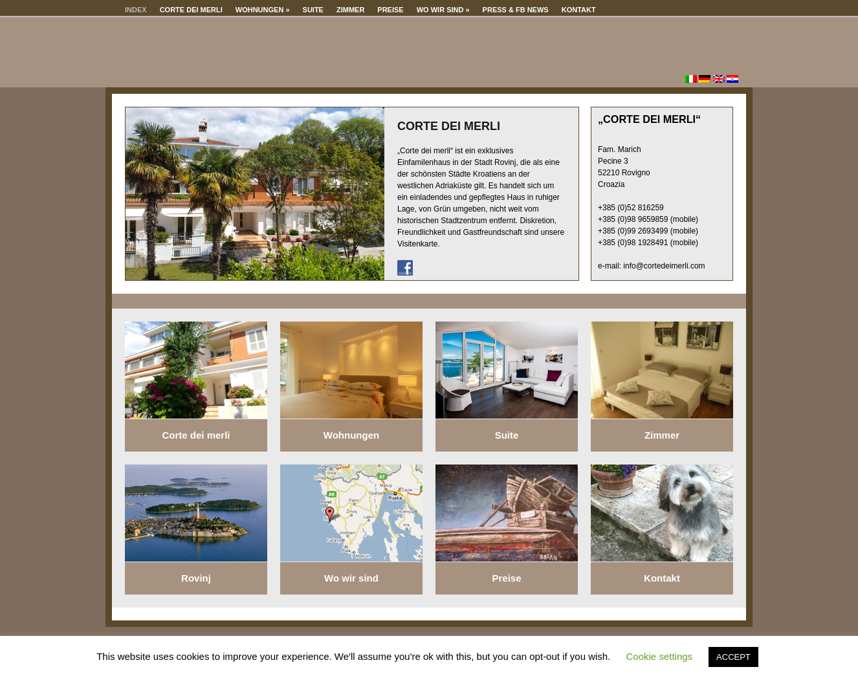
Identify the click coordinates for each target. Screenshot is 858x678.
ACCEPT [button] (733, 657)
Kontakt (579, 10)
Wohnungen (263, 10)
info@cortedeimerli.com (664, 265)
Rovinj (196, 578)
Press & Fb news (516, 10)
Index (136, 10)
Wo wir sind (443, 10)
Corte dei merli (191, 10)
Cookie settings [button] (659, 656)
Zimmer (350, 10)
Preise (390, 10)
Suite (313, 10)
